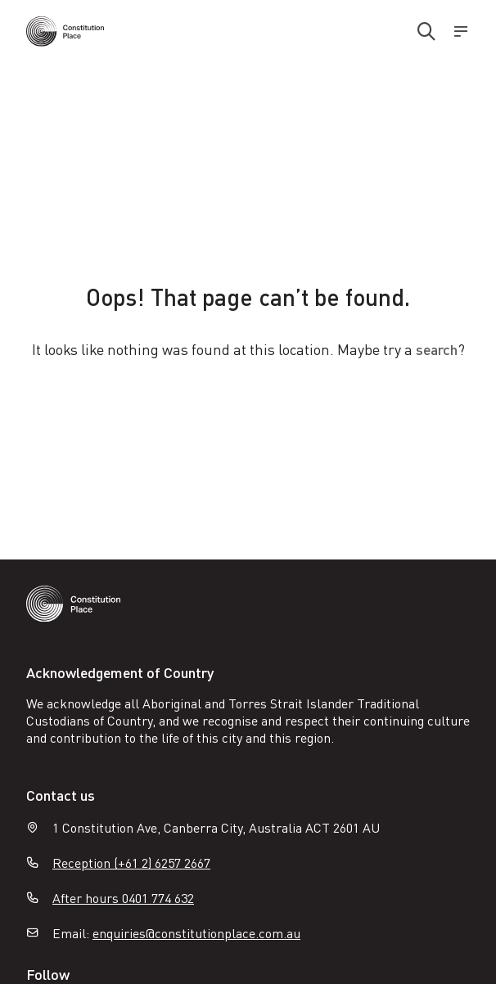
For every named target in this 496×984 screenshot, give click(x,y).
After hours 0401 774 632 (123, 897)
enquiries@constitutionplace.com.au (196, 932)
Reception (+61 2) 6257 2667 (131, 862)
